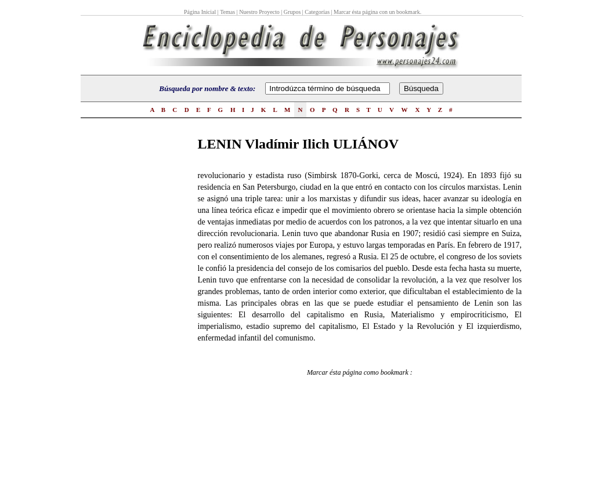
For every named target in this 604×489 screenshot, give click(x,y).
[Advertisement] (127, 308)
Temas (227, 12)
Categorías (317, 12)
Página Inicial (201, 12)
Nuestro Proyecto (259, 12)
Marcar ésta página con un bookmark (377, 12)
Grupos (292, 12)
